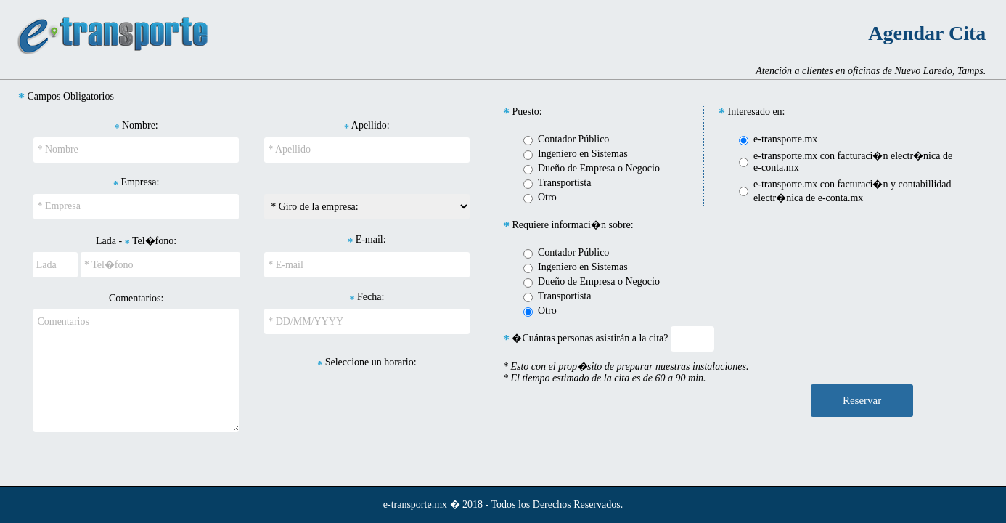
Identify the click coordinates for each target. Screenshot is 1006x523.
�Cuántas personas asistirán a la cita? (585, 338)
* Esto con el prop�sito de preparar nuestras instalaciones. (625, 366)
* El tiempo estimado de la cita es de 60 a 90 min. (604, 378)
